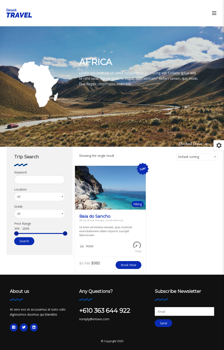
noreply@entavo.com (94, 319)
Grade (18, 206)
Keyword (20, 172)
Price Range (22, 223)
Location (20, 189)
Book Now (128, 265)
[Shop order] (197, 156)
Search (24, 241)
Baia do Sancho (94, 216)
